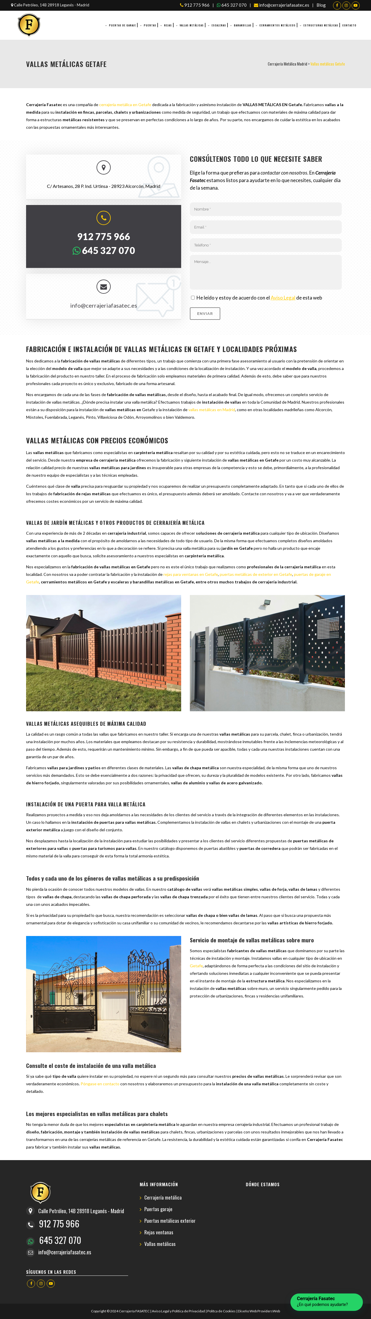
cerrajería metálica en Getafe (125, 104)
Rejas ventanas (158, 1232)
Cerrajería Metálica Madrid (287, 64)
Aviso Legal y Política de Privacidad (178, 1311)
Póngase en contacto (100, 1083)
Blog (321, 5)
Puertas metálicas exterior (170, 1221)
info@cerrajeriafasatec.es (281, 5)
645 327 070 (232, 5)
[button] (326, 1302)
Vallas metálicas (160, 1244)
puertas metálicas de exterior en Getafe (256, 574)
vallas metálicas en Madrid (211, 409)
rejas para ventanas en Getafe (190, 574)
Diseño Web (247, 1311)
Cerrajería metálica (163, 1197)
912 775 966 (195, 5)
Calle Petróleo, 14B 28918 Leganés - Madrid (50, 5)
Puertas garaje (158, 1209)
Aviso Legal (283, 298)
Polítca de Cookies (221, 1311)
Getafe (196, 965)
